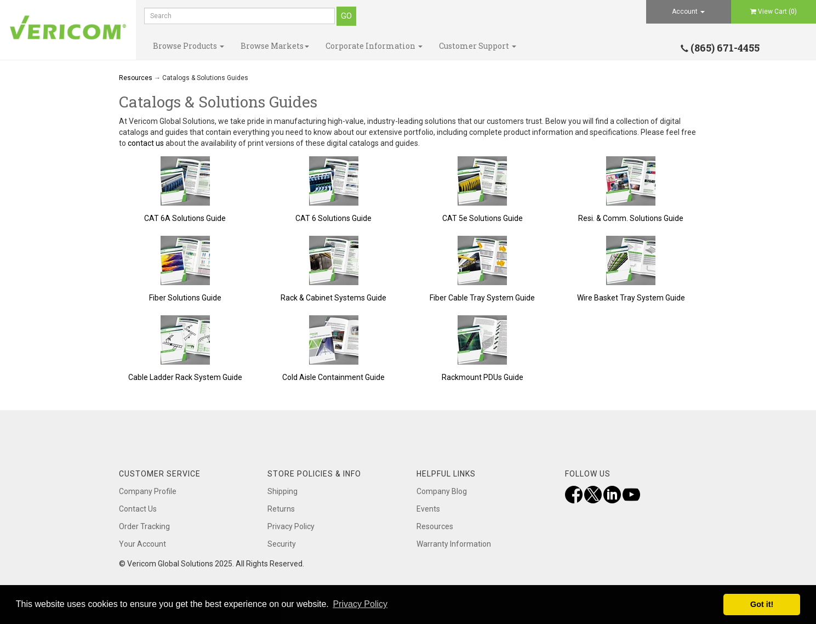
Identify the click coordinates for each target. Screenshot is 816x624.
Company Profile (147, 491)
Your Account (142, 544)
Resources (135, 78)
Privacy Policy (291, 526)
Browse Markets (275, 46)
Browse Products (188, 46)
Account (688, 11)
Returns (281, 508)
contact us (146, 143)
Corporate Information (374, 46)
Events (428, 508)
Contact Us (138, 508)
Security (281, 544)
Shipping (282, 491)
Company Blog (441, 491)
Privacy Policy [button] (360, 604)
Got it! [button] (761, 604)
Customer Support (477, 46)
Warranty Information (453, 544)
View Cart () (773, 11)
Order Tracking (144, 526)
